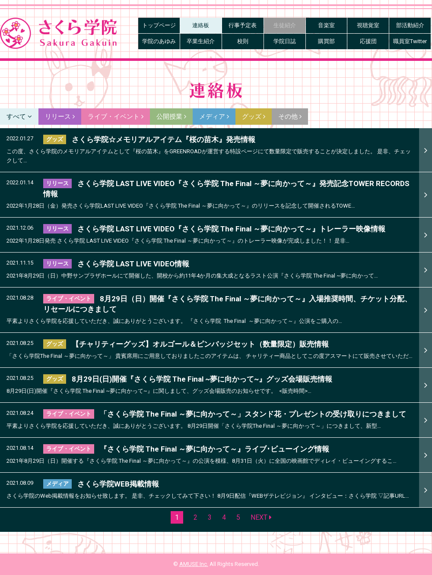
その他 (290, 116)
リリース (60, 116)
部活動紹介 (410, 25)
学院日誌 (284, 41)
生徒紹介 (284, 25)
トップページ (159, 25)
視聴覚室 (368, 25)
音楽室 (326, 25)
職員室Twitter (410, 41)
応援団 (368, 41)
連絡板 (200, 25)
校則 (242, 41)
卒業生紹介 (201, 41)
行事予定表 (243, 25)
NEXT (261, 517)
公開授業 (171, 116)
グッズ (253, 116)
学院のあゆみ (159, 41)
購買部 (326, 41)
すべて (19, 116)
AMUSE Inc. (193, 564)
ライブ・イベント (115, 116)
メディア (214, 116)
